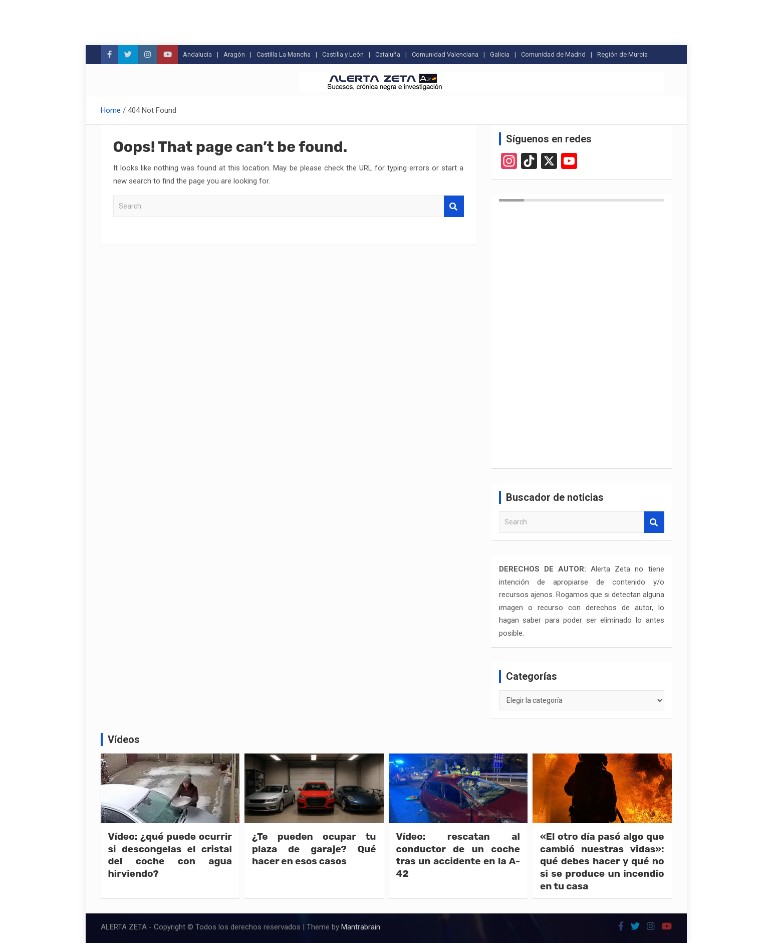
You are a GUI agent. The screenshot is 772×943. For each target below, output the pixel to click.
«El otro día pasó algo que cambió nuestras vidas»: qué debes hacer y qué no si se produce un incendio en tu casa (602, 861)
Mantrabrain (360, 926)
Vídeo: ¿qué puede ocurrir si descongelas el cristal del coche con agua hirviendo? (170, 855)
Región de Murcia (622, 54)
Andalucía (197, 54)
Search (454, 206)
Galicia (499, 54)
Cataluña (387, 54)
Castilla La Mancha (283, 54)
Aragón (234, 54)
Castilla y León (343, 54)
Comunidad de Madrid (553, 54)
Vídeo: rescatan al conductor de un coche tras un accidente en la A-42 (458, 855)
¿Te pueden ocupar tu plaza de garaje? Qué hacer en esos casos (314, 849)
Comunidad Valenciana (445, 54)
